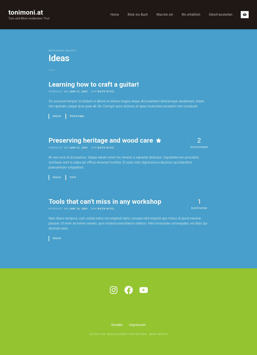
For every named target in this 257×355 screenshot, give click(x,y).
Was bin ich (164, 14)
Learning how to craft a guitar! (94, 84)
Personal (77, 116)
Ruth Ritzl (106, 91)
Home (114, 14)
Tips (73, 177)
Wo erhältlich (191, 14)
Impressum (137, 325)
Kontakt (116, 325)
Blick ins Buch (138, 14)
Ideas (57, 116)
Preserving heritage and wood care (101, 140)
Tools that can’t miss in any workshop (105, 201)
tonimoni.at (25, 12)
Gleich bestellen (220, 14)
